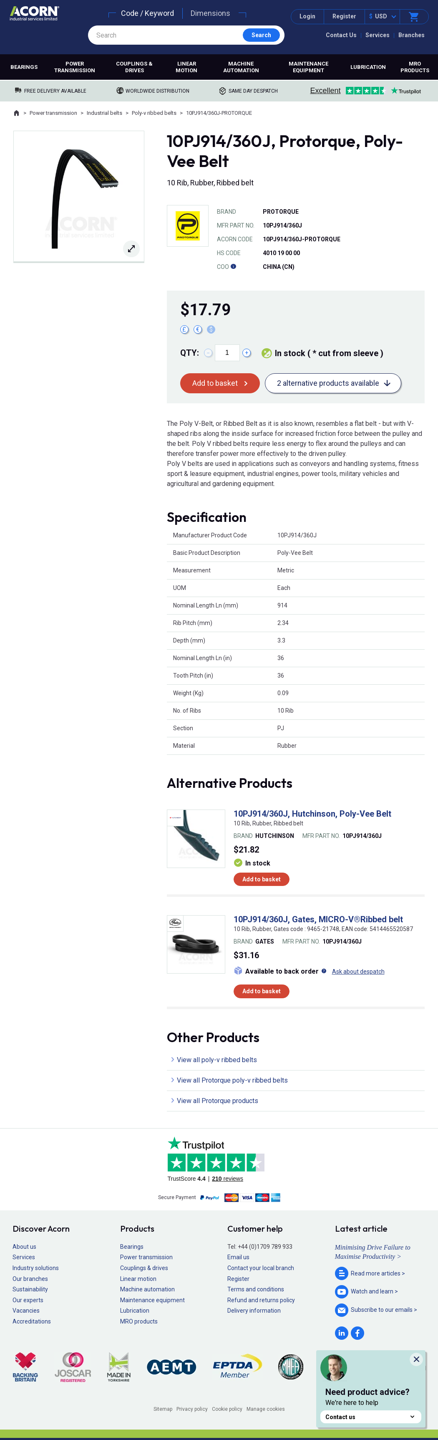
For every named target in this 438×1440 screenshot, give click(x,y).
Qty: (189, 353)
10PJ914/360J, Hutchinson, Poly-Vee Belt (312, 814)
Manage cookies (266, 1409)
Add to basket (215, 383)
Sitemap (163, 1409)
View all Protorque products (217, 1101)
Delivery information (254, 1310)
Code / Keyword (147, 13)
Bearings (24, 67)
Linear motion (186, 67)
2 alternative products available (328, 383)
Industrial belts (104, 113)
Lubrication (368, 67)
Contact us (370, 1417)
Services (377, 35)
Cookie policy (227, 1409)
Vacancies (26, 1310)
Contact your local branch (260, 1268)
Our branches (30, 1279)
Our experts (28, 1300)
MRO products (139, 1321)
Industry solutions (36, 1268)
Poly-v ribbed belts (154, 113)
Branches (411, 35)
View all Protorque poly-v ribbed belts (232, 1080)
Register (344, 16)
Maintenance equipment (308, 67)
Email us (238, 1257)
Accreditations (32, 1321)
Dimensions (210, 13)
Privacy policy (192, 1409)
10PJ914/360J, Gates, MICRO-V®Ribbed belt (318, 919)
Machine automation (241, 67)
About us (24, 1246)
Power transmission (74, 67)
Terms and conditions (255, 1289)
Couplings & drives (134, 67)
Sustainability (30, 1289)
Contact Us (341, 35)
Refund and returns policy (261, 1300)
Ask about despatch (358, 971)
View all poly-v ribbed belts (217, 1060)
